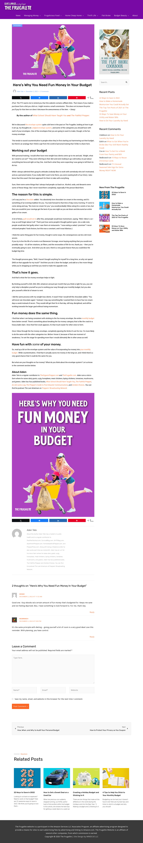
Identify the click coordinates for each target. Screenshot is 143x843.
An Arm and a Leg (19, 385)
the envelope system (33, 125)
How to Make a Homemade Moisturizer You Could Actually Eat (120, 206)
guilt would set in (29, 219)
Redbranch (23, 619)
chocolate (30, 200)
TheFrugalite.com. (70, 375)
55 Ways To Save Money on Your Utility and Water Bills (120, 228)
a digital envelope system (42, 128)
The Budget (17, 25)
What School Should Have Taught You (50, 115)
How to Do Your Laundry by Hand (113, 120)
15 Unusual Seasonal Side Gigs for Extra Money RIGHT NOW (111, 167)
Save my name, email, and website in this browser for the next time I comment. (49, 699)
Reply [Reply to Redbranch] (92, 637)
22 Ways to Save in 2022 (109, 98)
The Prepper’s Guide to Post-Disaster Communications (47, 385)
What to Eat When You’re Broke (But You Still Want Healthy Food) (113, 144)
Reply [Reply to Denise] (92, 612)
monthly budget (88, 318)
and (69, 115)
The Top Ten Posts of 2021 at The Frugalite (120, 216)
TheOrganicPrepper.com (49, 375)
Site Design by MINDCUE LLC (86, 836)
